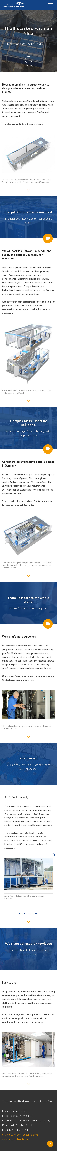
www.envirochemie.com (16, 1140)
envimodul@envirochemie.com (20, 1135)
